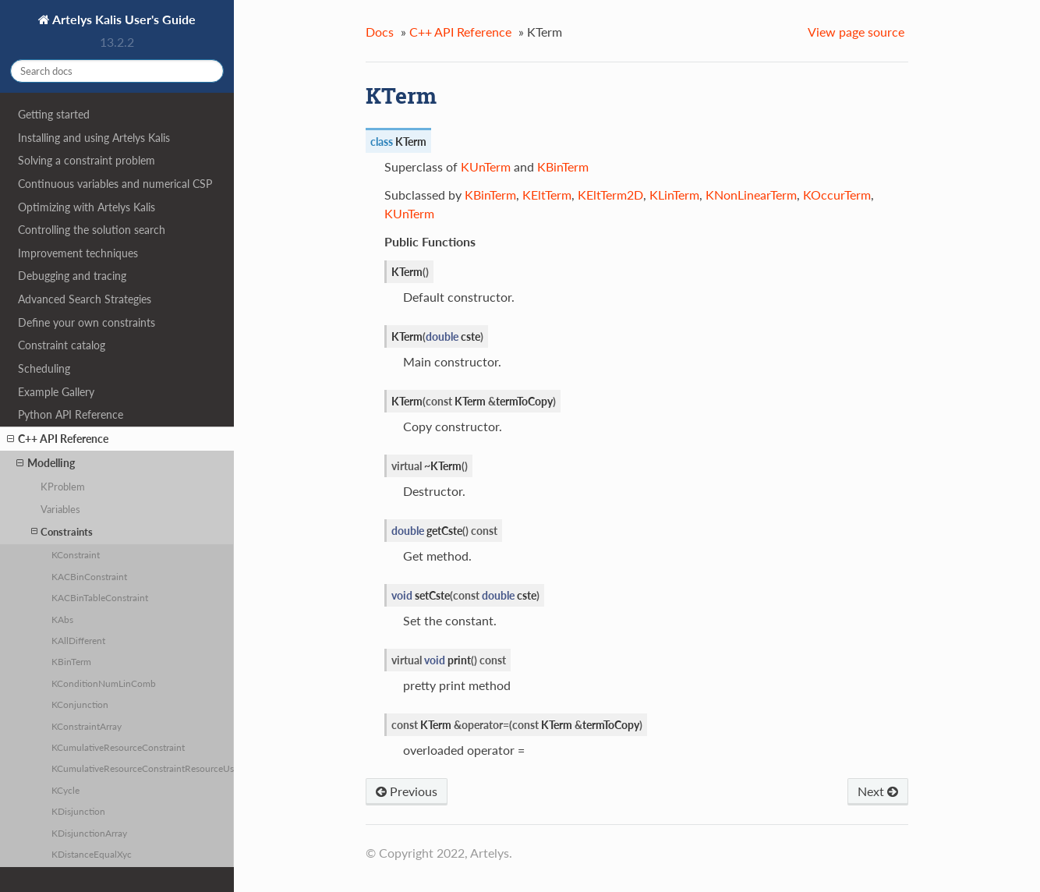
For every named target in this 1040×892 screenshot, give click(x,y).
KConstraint (75, 554)
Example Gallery (56, 391)
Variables (60, 509)
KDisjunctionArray (89, 832)
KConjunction (79, 704)
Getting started (54, 114)
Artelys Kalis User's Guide (123, 19)
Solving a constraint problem (86, 160)
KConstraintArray (86, 725)
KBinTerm (71, 661)
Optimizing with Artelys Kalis (86, 207)
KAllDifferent (78, 640)
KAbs (62, 619)
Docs (380, 31)
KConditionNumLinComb (103, 683)
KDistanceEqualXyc (91, 853)
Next (878, 791)
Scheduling (44, 368)
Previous (406, 791)
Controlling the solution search (91, 229)
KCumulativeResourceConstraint (118, 747)
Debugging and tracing (72, 275)
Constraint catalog (61, 345)
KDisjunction (78, 810)
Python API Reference (70, 414)
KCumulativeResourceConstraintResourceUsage (142, 768)
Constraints (62, 531)
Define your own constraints (86, 322)
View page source (856, 31)
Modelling (45, 463)
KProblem (63, 486)
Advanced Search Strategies (84, 299)
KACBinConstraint (89, 576)
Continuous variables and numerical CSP (115, 183)
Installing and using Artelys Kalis (94, 137)
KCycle (65, 789)
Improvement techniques (78, 253)
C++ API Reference (57, 439)
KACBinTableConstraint (99, 597)
